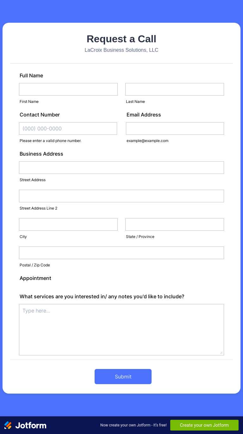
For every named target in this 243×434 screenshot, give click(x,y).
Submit (123, 376)
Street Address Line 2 (38, 208)
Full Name (31, 75)
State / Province (140, 236)
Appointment (35, 278)
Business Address (41, 154)
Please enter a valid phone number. (50, 140)
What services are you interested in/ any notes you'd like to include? (102, 296)
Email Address (144, 114)
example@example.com (147, 140)
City (23, 236)
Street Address (33, 179)
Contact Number (40, 114)
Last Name (135, 101)
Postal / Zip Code (35, 265)
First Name (29, 101)
